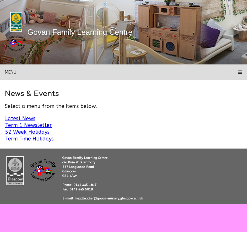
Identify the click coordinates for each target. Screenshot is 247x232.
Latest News (20, 118)
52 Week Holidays (27, 132)
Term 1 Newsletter (28, 125)
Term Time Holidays (29, 139)
